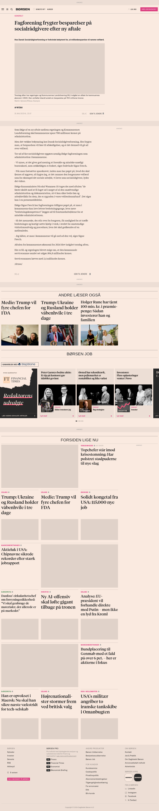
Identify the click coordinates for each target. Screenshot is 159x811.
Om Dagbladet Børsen (134, 759)
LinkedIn (130, 788)
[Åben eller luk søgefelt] (11, 9)
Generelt (19, 16)
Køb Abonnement (149, 9)
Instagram (131, 792)
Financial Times (55, 763)
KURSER (50, 9)
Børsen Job (90, 759)
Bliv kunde (90, 793)
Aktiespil (11, 766)
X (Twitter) (131, 800)
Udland (4, 492)
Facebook (130, 796)
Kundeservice (91, 768)
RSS (9, 763)
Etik (87, 790)
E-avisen (14, 772)
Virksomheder (87, 446)
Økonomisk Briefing (56, 770)
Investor (45, 592)
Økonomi (84, 492)
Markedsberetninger (10, 545)
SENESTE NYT (39, 9)
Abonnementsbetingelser (96, 779)
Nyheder (10, 752)
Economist (53, 766)
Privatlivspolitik (92, 775)
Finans (51, 759)
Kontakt (128, 752)
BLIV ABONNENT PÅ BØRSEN (18, 779)
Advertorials (130, 766)
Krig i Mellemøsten (89, 691)
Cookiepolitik (91, 772)
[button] (7, 9)
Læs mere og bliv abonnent (66, 756)
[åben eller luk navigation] (3, 9)
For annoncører (92, 786)
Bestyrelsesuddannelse (96, 755)
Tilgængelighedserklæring (97, 782)
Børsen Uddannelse (94, 752)
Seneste (10, 759)
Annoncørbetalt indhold (135, 763)
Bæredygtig (6, 592)
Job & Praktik (130, 755)
